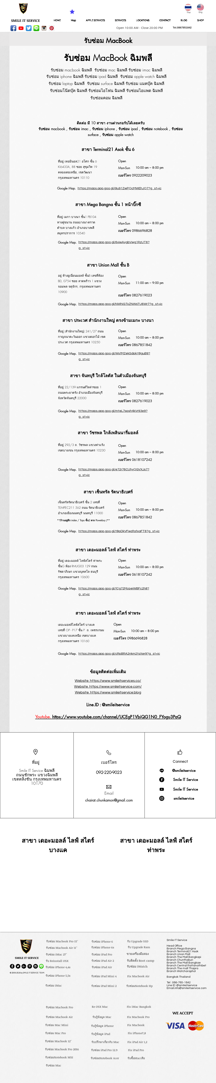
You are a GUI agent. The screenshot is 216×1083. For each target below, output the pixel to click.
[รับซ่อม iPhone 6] (102, 941)
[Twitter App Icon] (29, 28)
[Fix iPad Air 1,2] (137, 1042)
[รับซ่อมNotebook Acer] (105, 1058)
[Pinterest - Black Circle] (29, 966)
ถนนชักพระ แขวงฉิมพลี (37, 774)
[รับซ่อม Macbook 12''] (58, 1041)
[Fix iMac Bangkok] (139, 1006)
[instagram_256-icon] (44, 28)
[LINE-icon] (36, 28)
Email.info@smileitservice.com (187, 988)
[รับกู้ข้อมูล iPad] (100, 1034)
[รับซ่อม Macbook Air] (59, 1017)
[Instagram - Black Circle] (35, 966)
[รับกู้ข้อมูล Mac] (102, 1017)
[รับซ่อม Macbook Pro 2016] (62, 1049)
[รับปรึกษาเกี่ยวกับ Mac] (105, 1042)
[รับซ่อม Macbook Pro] (59, 1007)
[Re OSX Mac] (100, 1006)
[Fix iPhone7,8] (137, 1033)
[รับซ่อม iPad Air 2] (103, 960)
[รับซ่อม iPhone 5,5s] (58, 975)
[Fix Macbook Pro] (138, 1017)
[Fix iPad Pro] (136, 1050)
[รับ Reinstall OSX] (57, 961)
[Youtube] (21, 28)
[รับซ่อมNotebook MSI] (59, 1057)
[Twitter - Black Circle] (18, 966)
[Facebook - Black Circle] (12, 966)
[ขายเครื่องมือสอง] (138, 954)
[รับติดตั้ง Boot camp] (140, 960)
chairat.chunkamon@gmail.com (109, 800)
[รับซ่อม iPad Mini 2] (104, 986)
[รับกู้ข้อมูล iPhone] (102, 1026)
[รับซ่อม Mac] (53, 1065)
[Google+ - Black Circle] (24, 966)
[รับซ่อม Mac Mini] (56, 1025)
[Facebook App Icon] (13, 28)
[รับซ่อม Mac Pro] (55, 1033)
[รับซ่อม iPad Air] (102, 967)
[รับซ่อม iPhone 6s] (103, 947)
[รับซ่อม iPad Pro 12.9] (104, 1050)
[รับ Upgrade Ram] (139, 947)
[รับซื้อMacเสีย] (136, 1058)
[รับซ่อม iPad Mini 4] (104, 976)
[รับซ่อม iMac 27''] (56, 954)
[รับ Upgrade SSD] (137, 941)
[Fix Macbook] (136, 1025)
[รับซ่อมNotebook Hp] (139, 986)
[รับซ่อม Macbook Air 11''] (61, 948)
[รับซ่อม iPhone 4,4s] (58, 967)
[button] (138, 27)
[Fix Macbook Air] (138, 976)
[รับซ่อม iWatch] (137, 966)
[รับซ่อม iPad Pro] (102, 954)
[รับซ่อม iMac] (53, 985)
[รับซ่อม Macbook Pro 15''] (62, 941)
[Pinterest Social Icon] (52, 28)
